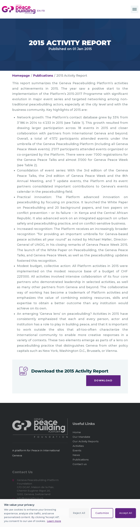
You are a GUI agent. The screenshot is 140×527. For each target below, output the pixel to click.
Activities (78, 447)
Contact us (80, 465)
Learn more (54, 521)
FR (43, 10)
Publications (43, 75)
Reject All (79, 513)
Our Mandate (81, 438)
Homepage (21, 75)
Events (77, 452)
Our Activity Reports (86, 442)
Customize (102, 513)
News (76, 456)
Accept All (125, 513)
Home (77, 433)
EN (39, 10)
